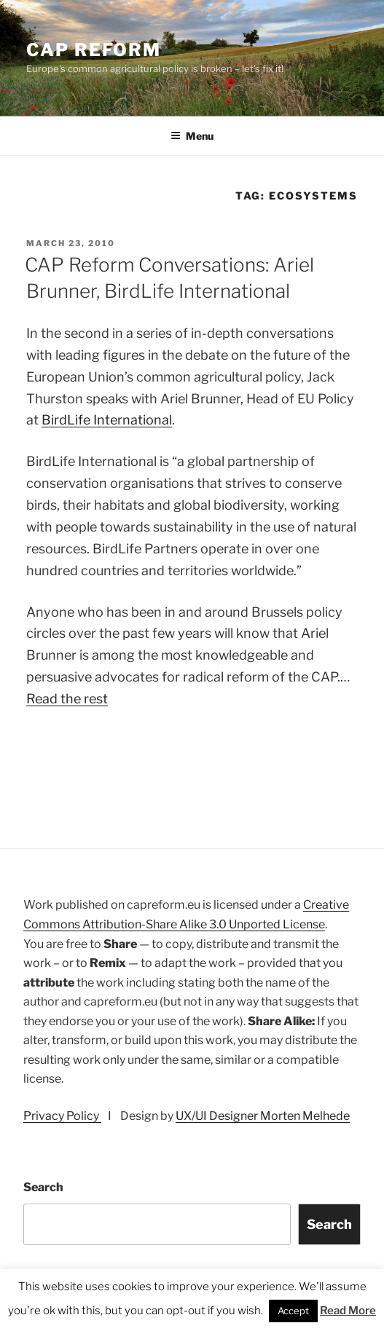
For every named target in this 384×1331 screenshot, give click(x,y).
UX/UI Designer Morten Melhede (263, 1116)
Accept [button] (293, 1310)
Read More (348, 1310)
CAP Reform (93, 49)
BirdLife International (107, 419)
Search (43, 1187)
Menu (192, 136)
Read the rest (67, 698)
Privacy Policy (62, 1116)
